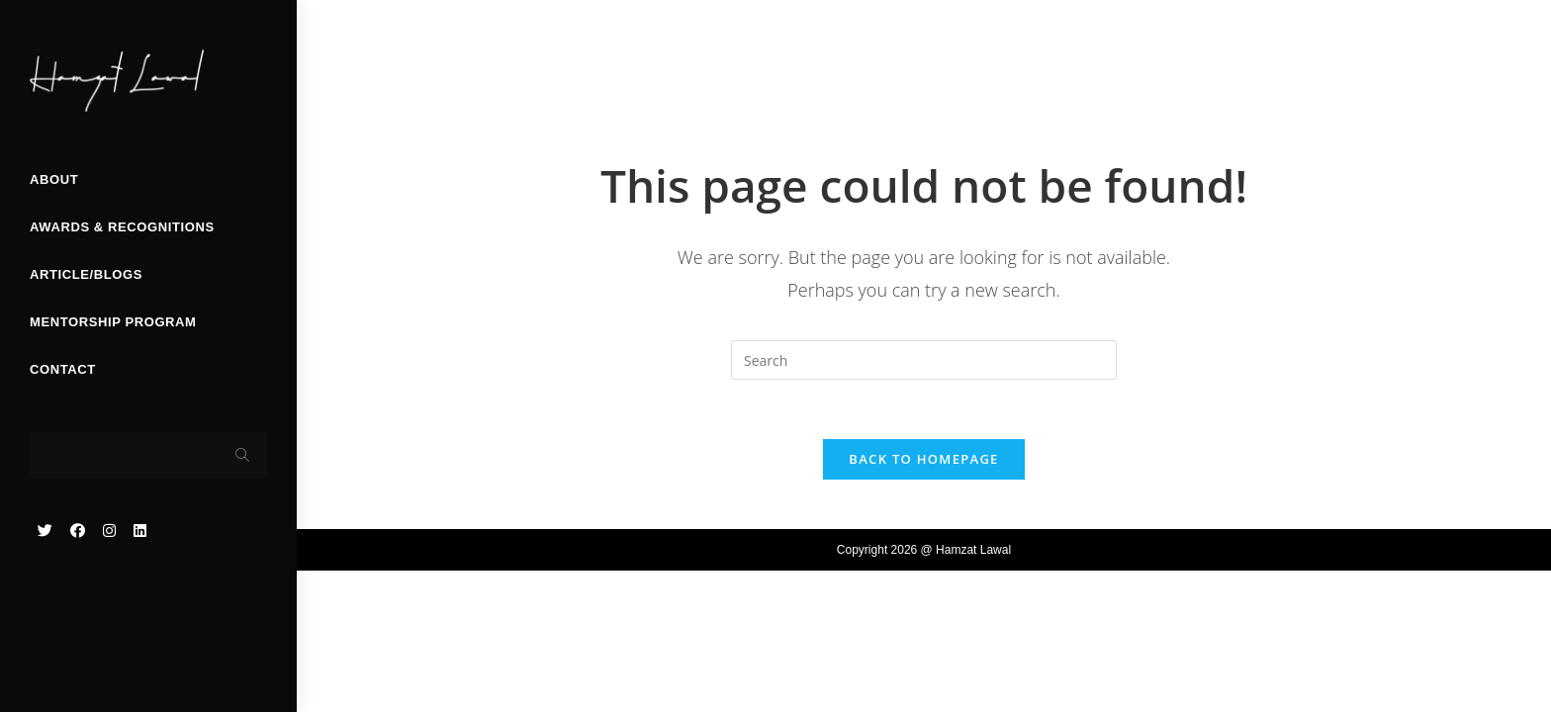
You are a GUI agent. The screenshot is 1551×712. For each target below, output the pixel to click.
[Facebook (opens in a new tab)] (77, 530)
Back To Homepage (923, 459)
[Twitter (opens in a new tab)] (45, 530)
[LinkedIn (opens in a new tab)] (140, 530)
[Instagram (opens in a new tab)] (109, 530)
